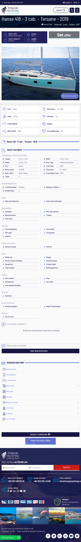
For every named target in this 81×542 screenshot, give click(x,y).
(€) (76, 2)
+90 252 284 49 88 (42, 481)
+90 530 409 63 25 (17, 2)
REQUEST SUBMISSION (40, 434)
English (67, 2)
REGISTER (66, 467)
